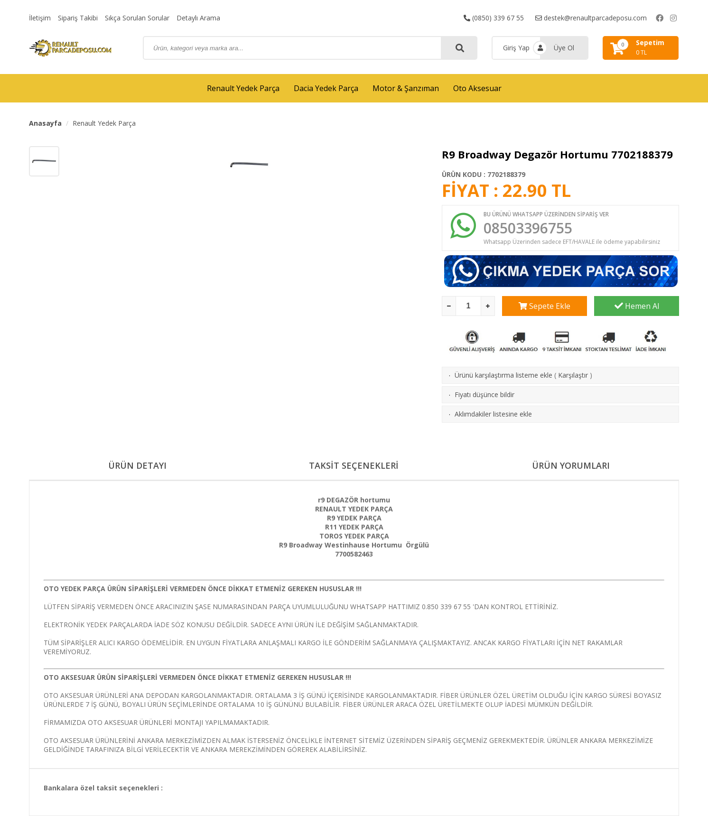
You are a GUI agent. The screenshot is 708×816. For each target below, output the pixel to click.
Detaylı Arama (198, 17)
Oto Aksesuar (477, 88)
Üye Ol (564, 47)
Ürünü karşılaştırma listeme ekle (503, 375)
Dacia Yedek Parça (326, 88)
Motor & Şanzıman (406, 88)
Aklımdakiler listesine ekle (493, 413)
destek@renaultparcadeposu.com (591, 17)
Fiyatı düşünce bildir (484, 394)
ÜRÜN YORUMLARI (571, 465)
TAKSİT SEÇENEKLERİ (354, 465)
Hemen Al (637, 306)
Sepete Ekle (544, 306)
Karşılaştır (573, 375)
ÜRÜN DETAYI (137, 465)
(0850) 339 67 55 (494, 17)
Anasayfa (45, 123)
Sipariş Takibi (78, 17)
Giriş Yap (516, 47)
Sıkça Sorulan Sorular (137, 17)
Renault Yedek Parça (243, 88)
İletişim (40, 17)
